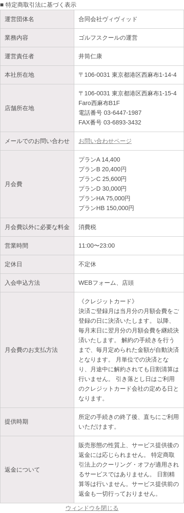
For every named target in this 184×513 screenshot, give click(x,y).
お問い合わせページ (105, 141)
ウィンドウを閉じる (92, 508)
